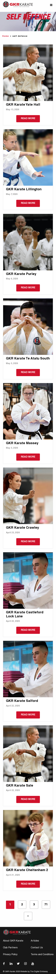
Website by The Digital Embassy (34, 972)
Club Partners (10, 948)
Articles (35, 941)
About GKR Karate (13, 941)
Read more (28, 118)
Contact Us (37, 948)
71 (46, 904)
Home (5, 36)
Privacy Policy (10, 955)
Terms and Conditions (42, 955)
